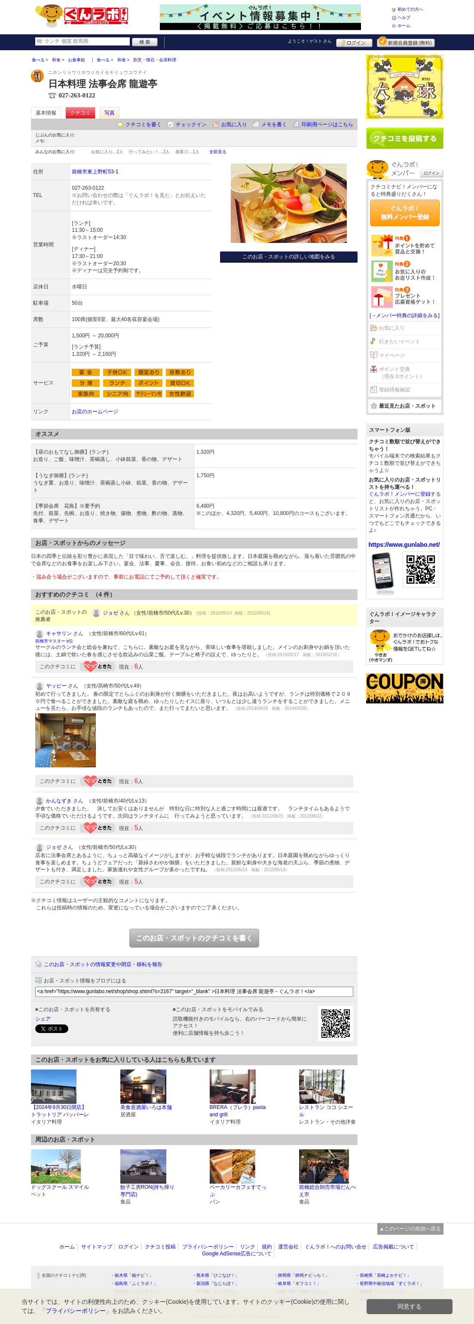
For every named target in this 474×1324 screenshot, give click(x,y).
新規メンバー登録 (406, 41)
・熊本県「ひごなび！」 (215, 1275)
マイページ (392, 355)
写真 (109, 113)
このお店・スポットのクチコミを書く (194, 938)
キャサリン (59, 633)
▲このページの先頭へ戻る (410, 1229)
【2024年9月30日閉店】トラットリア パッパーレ (60, 1111)
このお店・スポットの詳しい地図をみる (288, 257)
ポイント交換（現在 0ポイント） (402, 372)
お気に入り (234, 124)
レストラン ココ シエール (326, 1111)
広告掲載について (393, 1247)
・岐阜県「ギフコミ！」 (297, 1283)
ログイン (354, 41)
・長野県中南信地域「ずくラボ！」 (389, 1283)
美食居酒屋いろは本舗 (146, 1107)
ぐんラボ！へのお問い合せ (336, 1247)
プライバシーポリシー (208, 1247)
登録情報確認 (394, 390)
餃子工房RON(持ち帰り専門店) (147, 1190)
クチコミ (80, 113)
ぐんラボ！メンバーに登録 (400, 494)
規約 (267, 1247)
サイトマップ (96, 1247)
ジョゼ (110, 613)
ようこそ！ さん (310, 41)
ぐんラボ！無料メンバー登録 (405, 212)
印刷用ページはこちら (327, 124)
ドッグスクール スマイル (60, 1187)
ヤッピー (56, 686)
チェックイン (191, 124)
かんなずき (59, 801)
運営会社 (288, 1247)
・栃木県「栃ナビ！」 (131, 1275)
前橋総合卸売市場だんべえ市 (327, 1190)
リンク (247, 1247)
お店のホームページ (95, 412)
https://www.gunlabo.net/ (404, 544)
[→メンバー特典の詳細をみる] (405, 315)
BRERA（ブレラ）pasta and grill (238, 1111)
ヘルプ (404, 17)
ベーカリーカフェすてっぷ (238, 1190)
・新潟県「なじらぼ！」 (215, 1283)
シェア (43, 1019)
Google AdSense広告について (237, 1254)
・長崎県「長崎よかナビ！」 (383, 1275)
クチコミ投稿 (160, 1247)
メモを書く (274, 124)
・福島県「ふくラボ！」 (134, 1283)
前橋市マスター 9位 (54, 641)
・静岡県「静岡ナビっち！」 (302, 1275)
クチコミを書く (143, 124)
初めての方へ (410, 9)
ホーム (404, 25)
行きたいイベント (399, 342)
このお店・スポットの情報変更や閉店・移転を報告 (103, 964)
